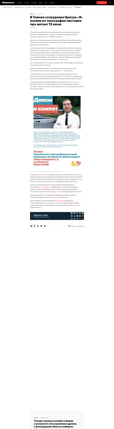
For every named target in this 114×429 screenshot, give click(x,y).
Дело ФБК (28, 7)
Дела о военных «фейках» (40, 7)
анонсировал (60, 200)
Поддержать (101, 2)
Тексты (41, 2)
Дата (46, 2)
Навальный (32, 27)
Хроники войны (53, 7)
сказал (72, 82)
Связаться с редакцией (76, 226)
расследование (45, 187)
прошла (59, 191)
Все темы (78, 7)
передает (46, 37)
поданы (74, 205)
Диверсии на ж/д (19, 7)
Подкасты (52, 2)
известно (42, 174)
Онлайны (34, 2)
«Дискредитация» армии (65, 7)
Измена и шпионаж (8, 7)
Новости (19, 2)
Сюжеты (27, 2)
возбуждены (52, 197)
